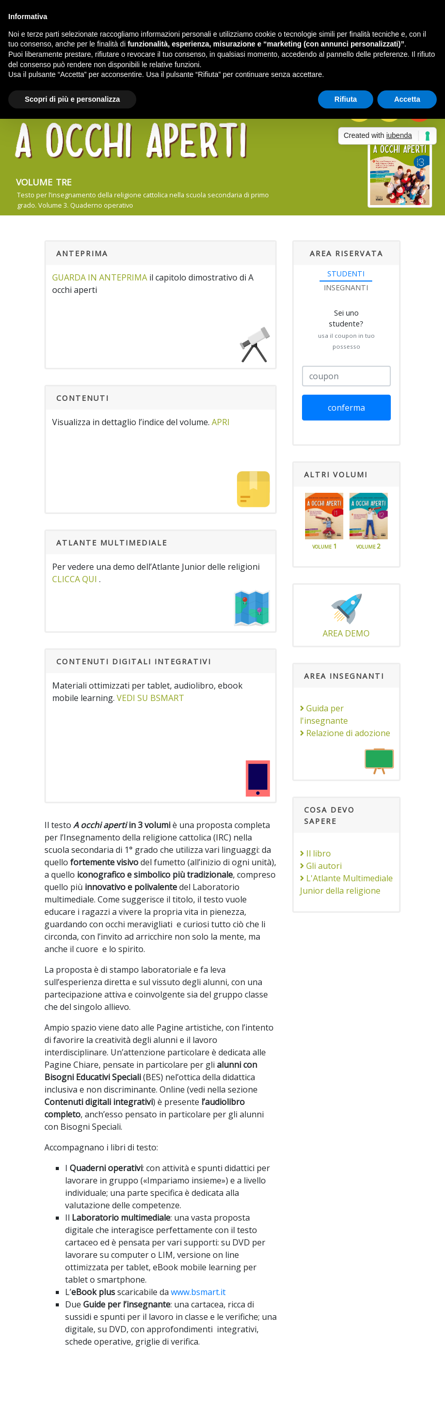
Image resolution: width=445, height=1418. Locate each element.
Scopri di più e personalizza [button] (72, 99)
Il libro (315, 853)
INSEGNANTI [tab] (346, 287)
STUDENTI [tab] (345, 273)
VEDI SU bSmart (150, 698)
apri (221, 422)
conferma (346, 407)
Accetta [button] (407, 99)
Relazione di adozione (345, 733)
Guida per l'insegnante (324, 714)
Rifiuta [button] (346, 99)
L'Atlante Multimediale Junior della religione (346, 884)
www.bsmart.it (198, 1292)
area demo (346, 615)
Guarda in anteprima (99, 277)
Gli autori (321, 865)
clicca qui (74, 579)
